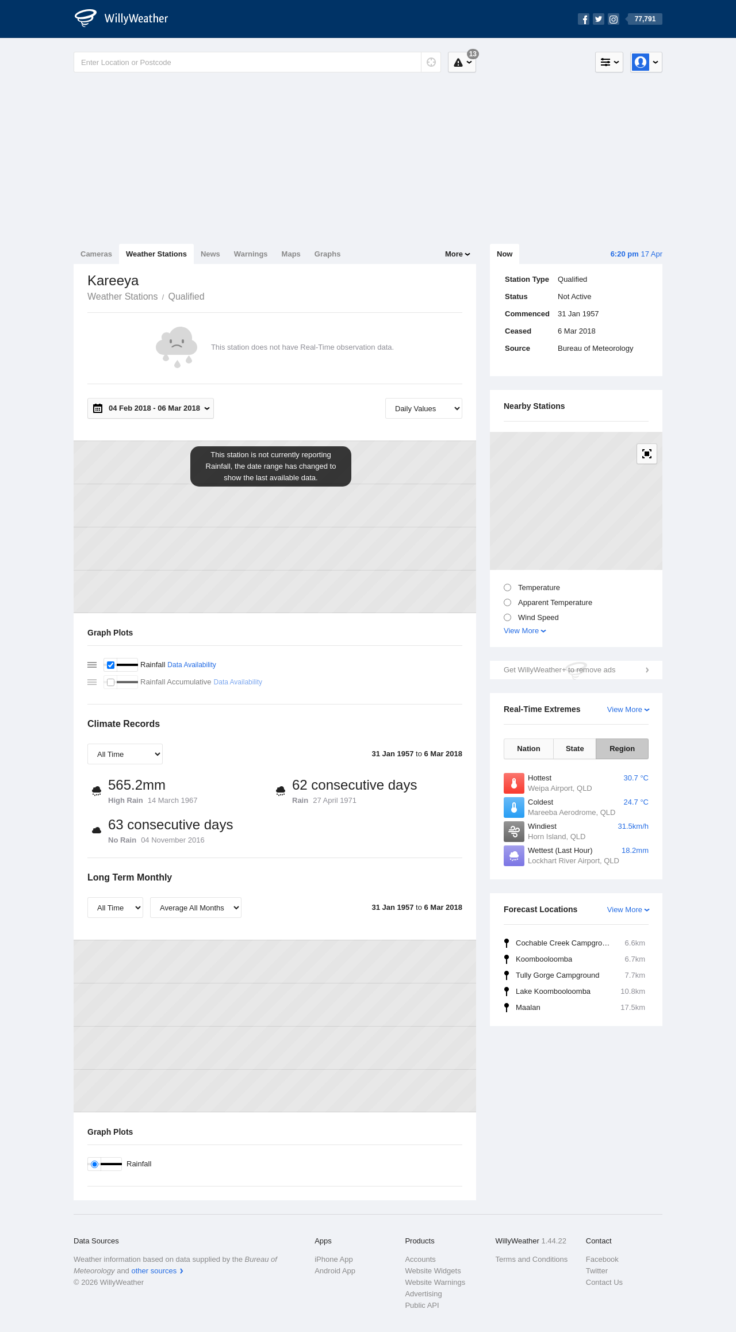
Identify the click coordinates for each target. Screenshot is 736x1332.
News (210, 254)
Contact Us (604, 1282)
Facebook (602, 1259)
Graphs (328, 254)
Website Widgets (433, 1270)
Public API (422, 1305)
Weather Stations (156, 254)
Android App (335, 1270)
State (575, 748)
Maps (291, 254)
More (454, 254)
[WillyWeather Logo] (128, 19)
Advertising (423, 1293)
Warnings (251, 254)
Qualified (186, 296)
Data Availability (191, 665)
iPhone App (334, 1259)
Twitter (597, 1270)
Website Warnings (435, 1282)
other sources (154, 1270)
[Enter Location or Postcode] (257, 62)
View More (521, 630)
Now (504, 254)
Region (622, 748)
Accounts (420, 1259)
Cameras (96, 254)
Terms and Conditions (532, 1259)
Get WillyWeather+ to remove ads (559, 669)
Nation (528, 748)
